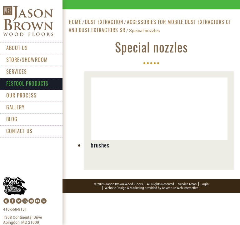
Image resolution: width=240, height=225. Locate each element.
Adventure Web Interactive (180, 188)
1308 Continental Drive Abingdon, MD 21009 (22, 220)
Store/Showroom (27, 60)
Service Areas (187, 184)
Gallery (15, 107)
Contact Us (19, 131)
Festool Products (27, 84)
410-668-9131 (15, 209)
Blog (12, 119)
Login (205, 184)
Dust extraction (104, 22)
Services (16, 72)
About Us (17, 48)
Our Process (21, 95)
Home (75, 22)
